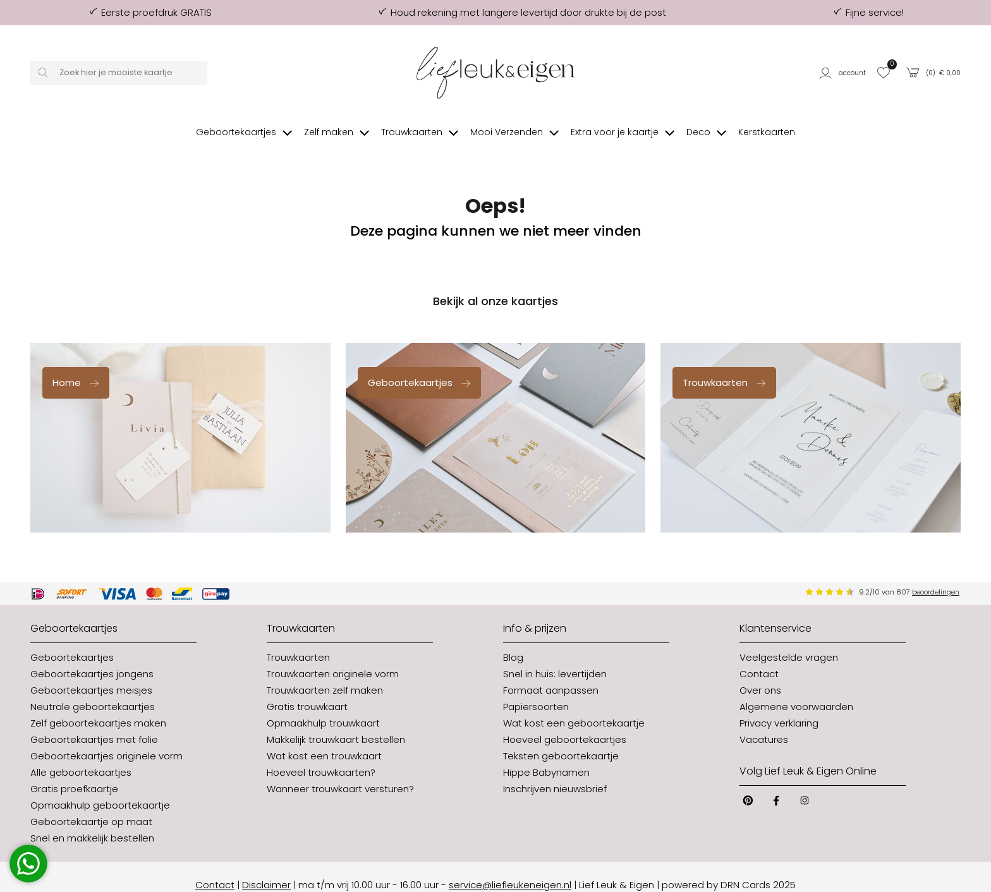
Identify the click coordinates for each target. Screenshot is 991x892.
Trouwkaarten (725, 366)
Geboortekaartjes (419, 366)
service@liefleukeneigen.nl (510, 868)
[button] (844, 73)
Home (76, 366)
